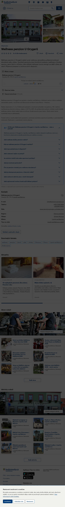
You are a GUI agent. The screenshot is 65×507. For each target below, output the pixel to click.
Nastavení (30, 501)
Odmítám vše (19, 501)
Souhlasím (7, 501)
